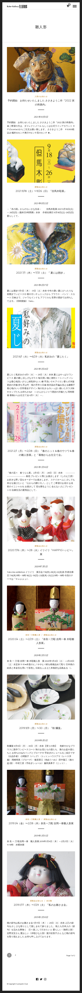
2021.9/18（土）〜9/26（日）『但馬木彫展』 (41, 191)
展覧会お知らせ (41, 187)
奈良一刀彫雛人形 (32, 635)
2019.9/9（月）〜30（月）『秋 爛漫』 (41, 728)
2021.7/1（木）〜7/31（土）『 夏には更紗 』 (41, 272)
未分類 (49, 901)
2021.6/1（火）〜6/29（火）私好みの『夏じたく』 (41, 356)
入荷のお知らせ (41, 96)
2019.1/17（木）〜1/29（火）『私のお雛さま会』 (41, 904)
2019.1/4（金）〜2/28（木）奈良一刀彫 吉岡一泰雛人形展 (41, 823)
